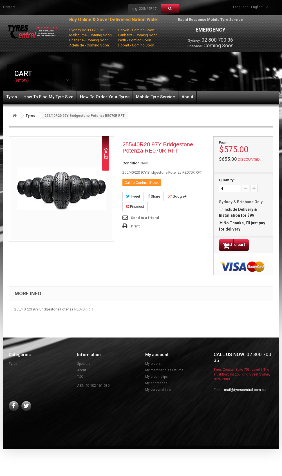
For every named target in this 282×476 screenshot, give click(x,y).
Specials (83, 366)
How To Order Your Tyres (104, 96)
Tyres (11, 96)
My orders (153, 366)
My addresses (156, 385)
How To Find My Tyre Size (48, 96)
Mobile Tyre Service (155, 96)
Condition (131, 163)
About (187, 96)
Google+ (177, 196)
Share (154, 196)
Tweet (133, 196)
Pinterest (135, 206)
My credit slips (156, 379)
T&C (80, 379)
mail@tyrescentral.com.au (245, 392)
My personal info (158, 392)
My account (157, 356)
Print (135, 226)
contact (9, 7)
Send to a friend (145, 218)
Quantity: (227, 180)
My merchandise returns (164, 372)
